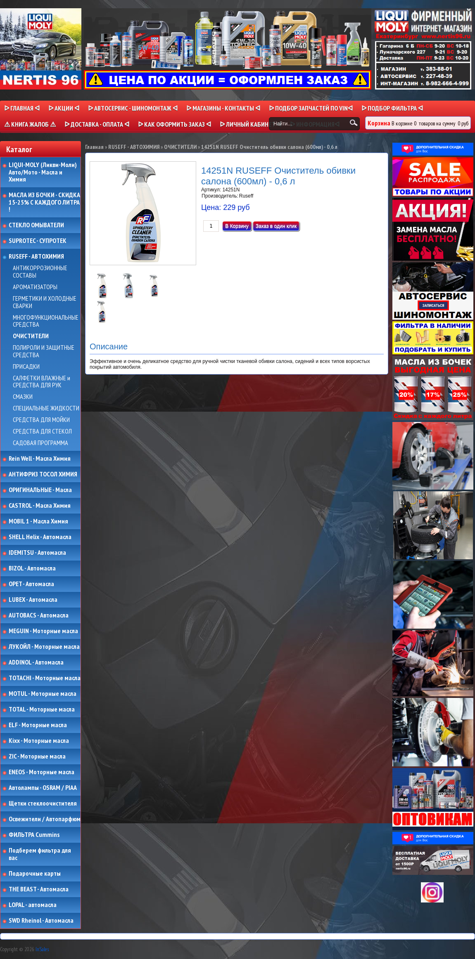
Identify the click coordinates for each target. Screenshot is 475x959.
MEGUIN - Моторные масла (43, 631)
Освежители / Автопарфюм (45, 819)
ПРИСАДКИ (26, 366)
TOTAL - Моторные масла (42, 709)
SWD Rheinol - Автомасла (41, 920)
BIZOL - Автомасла (32, 568)
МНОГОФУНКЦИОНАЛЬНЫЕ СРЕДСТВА (45, 321)
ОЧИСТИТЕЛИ (31, 336)
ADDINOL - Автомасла (36, 662)
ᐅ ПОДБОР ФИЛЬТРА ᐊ (392, 108)
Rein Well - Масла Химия (40, 458)
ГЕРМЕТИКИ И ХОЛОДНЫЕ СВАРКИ (44, 302)
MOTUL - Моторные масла (42, 693)
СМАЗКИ (23, 397)
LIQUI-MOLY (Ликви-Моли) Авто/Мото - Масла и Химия (43, 172)
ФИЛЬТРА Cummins (34, 835)
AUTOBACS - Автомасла (39, 615)
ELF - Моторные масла (38, 725)
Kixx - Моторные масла (39, 741)
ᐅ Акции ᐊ (63, 108)
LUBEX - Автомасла (33, 599)
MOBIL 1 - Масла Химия (38, 521)
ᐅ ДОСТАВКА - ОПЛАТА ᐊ (96, 124)
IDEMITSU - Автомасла (37, 552)
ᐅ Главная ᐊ (22, 108)
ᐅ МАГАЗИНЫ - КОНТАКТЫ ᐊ (223, 108)
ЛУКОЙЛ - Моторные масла (44, 646)
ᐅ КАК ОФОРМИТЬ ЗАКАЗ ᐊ (174, 124)
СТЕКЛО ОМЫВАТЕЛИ (36, 225)
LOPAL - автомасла (33, 905)
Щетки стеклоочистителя (43, 803)
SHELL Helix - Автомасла (40, 537)
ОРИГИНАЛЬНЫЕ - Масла (40, 490)
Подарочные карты (35, 873)
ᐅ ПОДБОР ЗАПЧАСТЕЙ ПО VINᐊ (311, 108)
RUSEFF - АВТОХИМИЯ (36, 256)
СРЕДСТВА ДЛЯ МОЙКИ (41, 420)
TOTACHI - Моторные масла (45, 678)
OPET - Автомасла (31, 584)
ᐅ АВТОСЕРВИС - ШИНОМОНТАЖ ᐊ (133, 108)
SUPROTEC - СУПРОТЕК (37, 241)
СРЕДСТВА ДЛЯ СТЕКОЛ (42, 431)
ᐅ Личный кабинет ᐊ (250, 124)
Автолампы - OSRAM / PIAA (43, 788)
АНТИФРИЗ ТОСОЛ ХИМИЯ (43, 474)
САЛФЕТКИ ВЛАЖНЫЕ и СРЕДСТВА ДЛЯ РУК (41, 382)
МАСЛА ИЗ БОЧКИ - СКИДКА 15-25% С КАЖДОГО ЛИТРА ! (44, 202)
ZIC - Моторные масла (37, 756)
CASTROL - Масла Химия (40, 505)
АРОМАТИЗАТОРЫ (35, 287)
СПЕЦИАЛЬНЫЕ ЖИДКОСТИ (46, 408)
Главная (94, 147)
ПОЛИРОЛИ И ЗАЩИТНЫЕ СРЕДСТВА (43, 351)
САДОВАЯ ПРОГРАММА (40, 443)
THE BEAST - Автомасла (39, 889)
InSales (42, 949)
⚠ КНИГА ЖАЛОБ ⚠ (30, 124)
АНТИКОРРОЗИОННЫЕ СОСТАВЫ (40, 271)
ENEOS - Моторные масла (41, 772)
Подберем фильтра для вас (40, 854)
